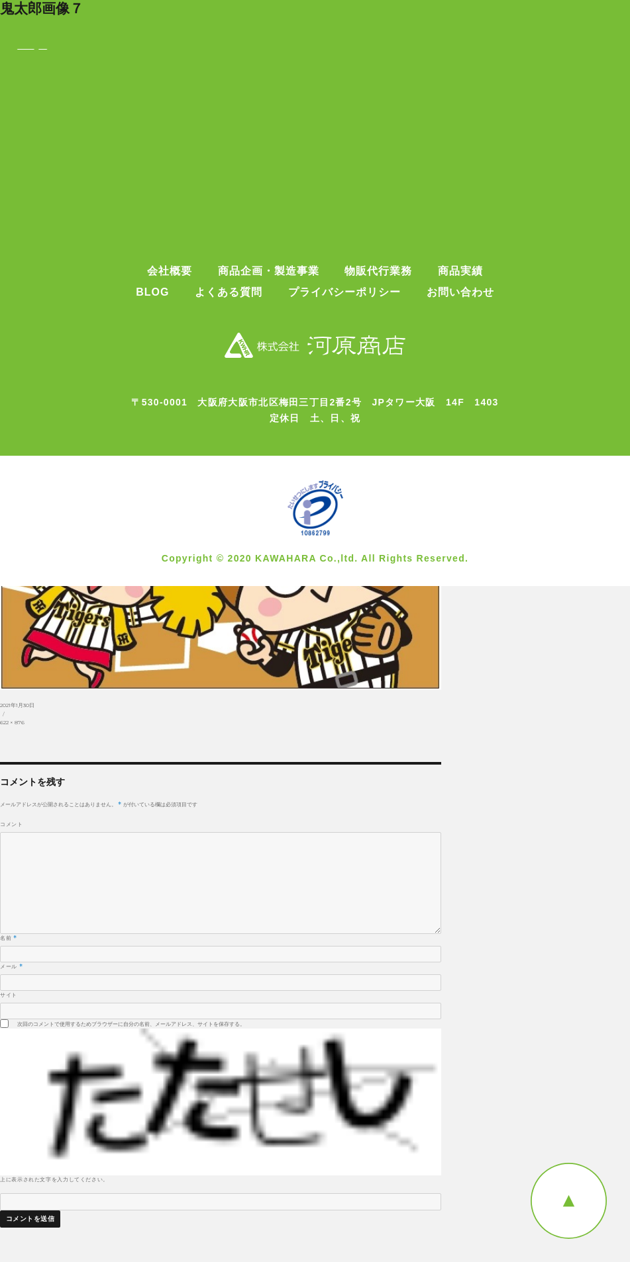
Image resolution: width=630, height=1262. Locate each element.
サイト (8, 994)
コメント (11, 824)
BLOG (152, 292)
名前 (8, 938)
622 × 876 (12, 722)
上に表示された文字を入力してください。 (54, 1179)
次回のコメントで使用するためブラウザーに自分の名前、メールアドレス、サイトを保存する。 (131, 1024)
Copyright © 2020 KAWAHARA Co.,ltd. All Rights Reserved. (315, 558)
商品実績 (460, 271)
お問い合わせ (460, 292)
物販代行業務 (378, 271)
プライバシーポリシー (344, 292)
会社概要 (169, 271)
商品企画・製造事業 (268, 271)
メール (11, 966)
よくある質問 (228, 292)
